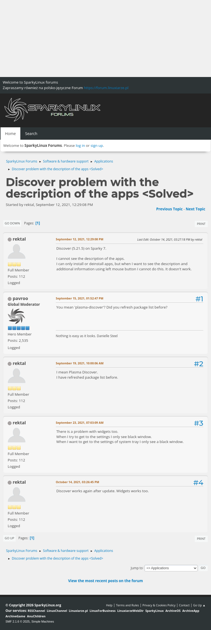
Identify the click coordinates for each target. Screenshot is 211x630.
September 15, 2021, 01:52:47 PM (79, 298)
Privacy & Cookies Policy (158, 605)
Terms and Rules (127, 605)
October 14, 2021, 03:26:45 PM (77, 482)
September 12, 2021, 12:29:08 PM (79, 239)
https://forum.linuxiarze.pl (106, 87)
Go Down (12, 223)
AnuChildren (36, 616)
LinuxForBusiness (102, 611)
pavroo (20, 298)
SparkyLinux (154, 611)
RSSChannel (36, 611)
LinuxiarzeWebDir (130, 611)
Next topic (195, 209)
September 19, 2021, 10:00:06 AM (80, 363)
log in (80, 145)
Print (201, 224)
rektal (19, 239)
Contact (184, 605)
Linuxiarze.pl (78, 611)
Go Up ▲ (199, 605)
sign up (97, 145)
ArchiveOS (173, 611)
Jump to (137, 567)
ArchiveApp (190, 611)
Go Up (9, 538)
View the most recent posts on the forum (105, 580)
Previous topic (169, 209)
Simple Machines (42, 621)
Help (109, 605)
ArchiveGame (15, 616)
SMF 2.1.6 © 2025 (17, 621)
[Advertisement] (105, 38)
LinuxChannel (57, 611)
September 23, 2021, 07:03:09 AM (80, 422)
